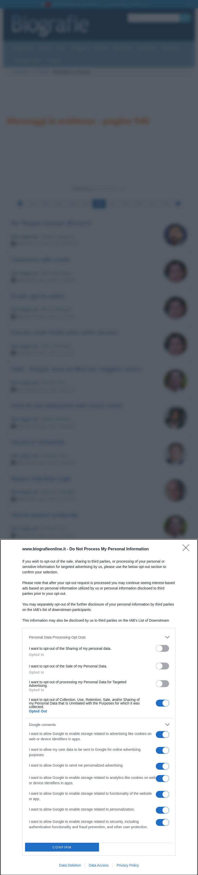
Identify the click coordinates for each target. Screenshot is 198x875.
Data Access (99, 865)
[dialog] (99, 707)
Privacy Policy (128, 865)
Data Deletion (70, 865)
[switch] (162, 648)
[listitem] (99, 637)
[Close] (187, 549)
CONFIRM (62, 847)
